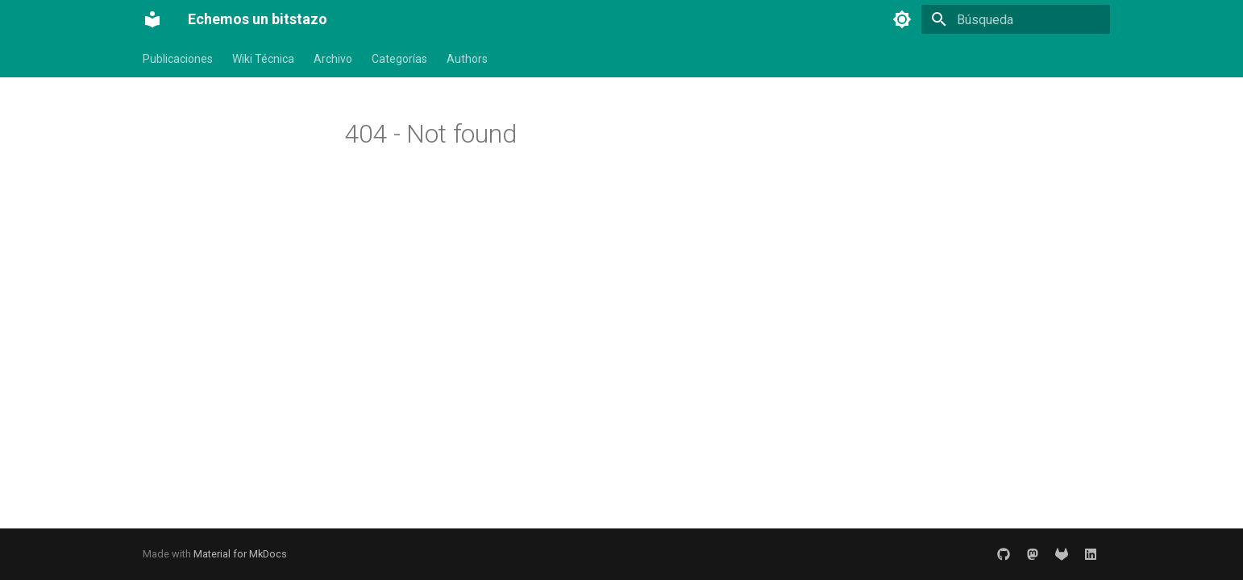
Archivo (333, 58)
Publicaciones (178, 58)
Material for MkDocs (240, 554)
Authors (467, 58)
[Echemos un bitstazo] (152, 19)
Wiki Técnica (263, 58)
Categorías (399, 58)
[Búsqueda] (1015, 19)
